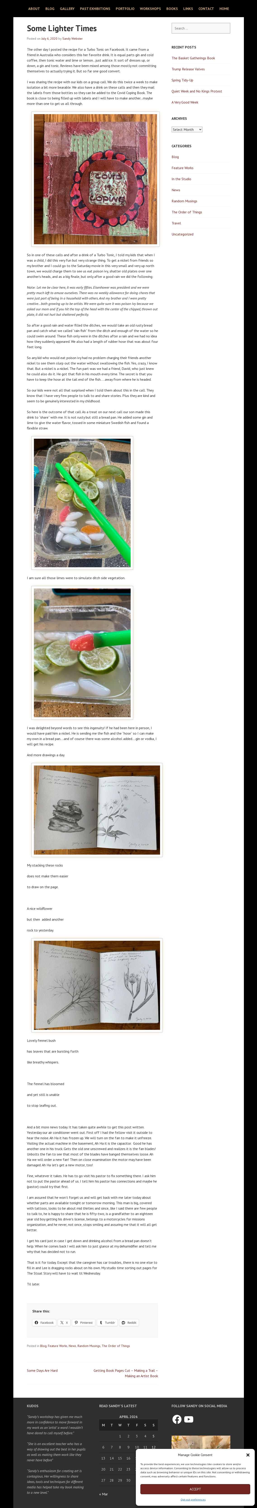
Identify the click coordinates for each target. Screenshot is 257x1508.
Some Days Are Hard (42, 1370)
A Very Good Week (185, 102)
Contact (206, 8)
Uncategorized (182, 234)
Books (172, 8)
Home (224, 8)
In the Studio (181, 179)
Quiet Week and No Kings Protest (197, 91)
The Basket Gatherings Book (193, 58)
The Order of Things (116, 1346)
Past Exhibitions (95, 8)
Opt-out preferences (193, 1499)
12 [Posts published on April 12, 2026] (154, 1447)
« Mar (103, 1494)
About (34, 8)
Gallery (67, 8)
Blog (49, 8)
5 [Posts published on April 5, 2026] (154, 1436)
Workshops (150, 8)
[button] (248, 1455)
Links (188, 8)
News (72, 1346)
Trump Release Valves (188, 69)
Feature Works (57, 1346)
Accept (195, 1489)
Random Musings (89, 1346)
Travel (176, 223)
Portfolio (125, 8)
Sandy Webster (72, 39)
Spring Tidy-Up (182, 80)
